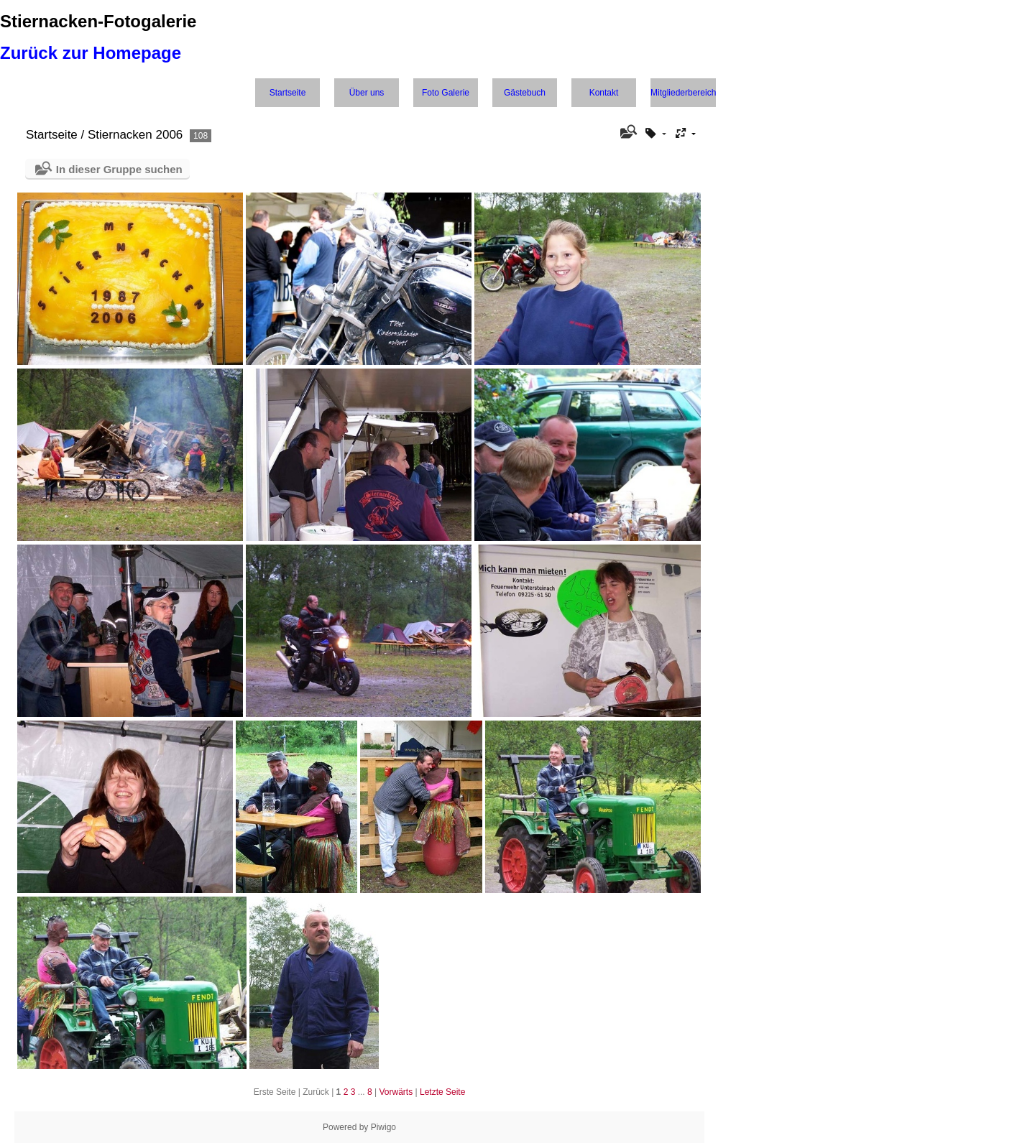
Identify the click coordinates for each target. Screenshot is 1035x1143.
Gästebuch (525, 93)
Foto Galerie (445, 93)
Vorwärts (396, 1092)
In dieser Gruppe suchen (119, 169)
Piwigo (383, 1127)
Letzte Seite (442, 1092)
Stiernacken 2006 (135, 135)
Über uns (367, 93)
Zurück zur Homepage (90, 53)
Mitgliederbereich (683, 93)
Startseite (288, 93)
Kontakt (604, 93)
